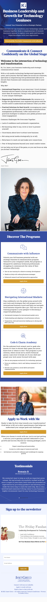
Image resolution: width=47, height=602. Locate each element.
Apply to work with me (23, 587)
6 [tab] (26, 498)
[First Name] (23, 557)
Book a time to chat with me (23, 589)
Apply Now (23, 281)
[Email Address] (23, 563)
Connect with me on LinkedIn (23, 585)
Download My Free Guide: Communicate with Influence (23, 41)
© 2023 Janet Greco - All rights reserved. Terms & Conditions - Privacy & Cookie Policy (23, 592)
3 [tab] (22, 498)
